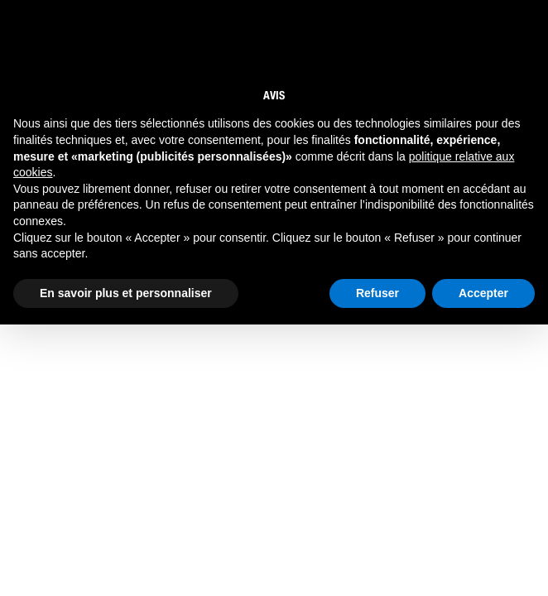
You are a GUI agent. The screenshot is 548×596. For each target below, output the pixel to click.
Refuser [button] (377, 293)
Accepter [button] (483, 293)
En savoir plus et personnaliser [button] (126, 293)
